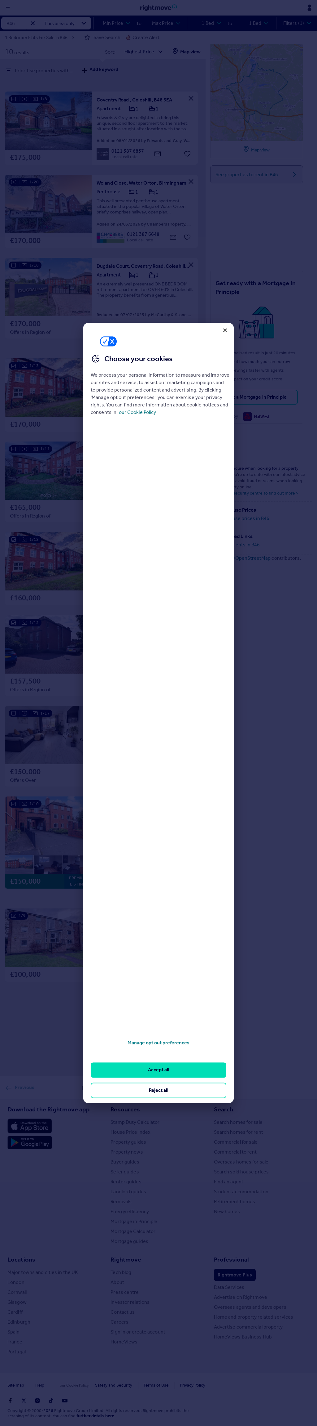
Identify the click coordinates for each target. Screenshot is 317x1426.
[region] (158, 713)
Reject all (158, 1090)
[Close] (225, 330)
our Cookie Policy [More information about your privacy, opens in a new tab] (137, 412)
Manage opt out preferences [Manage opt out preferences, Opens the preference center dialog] (158, 1043)
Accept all (158, 1070)
